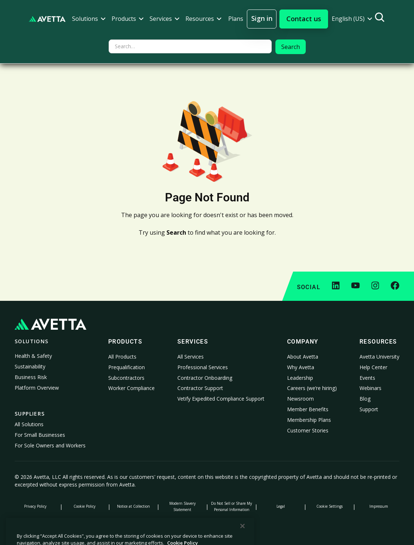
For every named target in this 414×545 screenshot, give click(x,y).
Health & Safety (33, 355)
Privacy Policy (35, 506)
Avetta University (379, 356)
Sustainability (30, 366)
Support (369, 409)
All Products (122, 356)
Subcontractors (126, 377)
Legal (280, 506)
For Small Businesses (40, 434)
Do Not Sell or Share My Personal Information (231, 506)
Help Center (373, 367)
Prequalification (126, 367)
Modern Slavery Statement (182, 506)
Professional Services (202, 367)
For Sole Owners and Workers (50, 445)
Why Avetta (300, 367)
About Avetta (302, 356)
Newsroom (300, 398)
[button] (89, 19)
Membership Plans (309, 419)
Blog (365, 398)
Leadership (300, 377)
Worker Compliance (131, 388)
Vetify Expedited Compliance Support (220, 398)
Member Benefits (307, 409)
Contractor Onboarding (204, 377)
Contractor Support (200, 388)
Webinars (370, 388)
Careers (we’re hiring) (312, 388)
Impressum (378, 506)
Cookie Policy (84, 506)
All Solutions (29, 424)
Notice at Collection (133, 506)
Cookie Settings (329, 506)
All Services (190, 356)
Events (367, 377)
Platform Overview (37, 387)
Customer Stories (307, 430)
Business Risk (31, 377)
